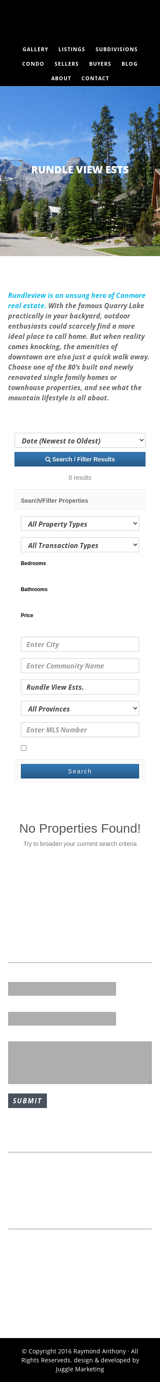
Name (17, 976)
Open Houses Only (51, 748)
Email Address (29, 1005)
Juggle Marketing (80, 1369)
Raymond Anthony (80, 23)
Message (21, 1035)
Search (80, 771)
